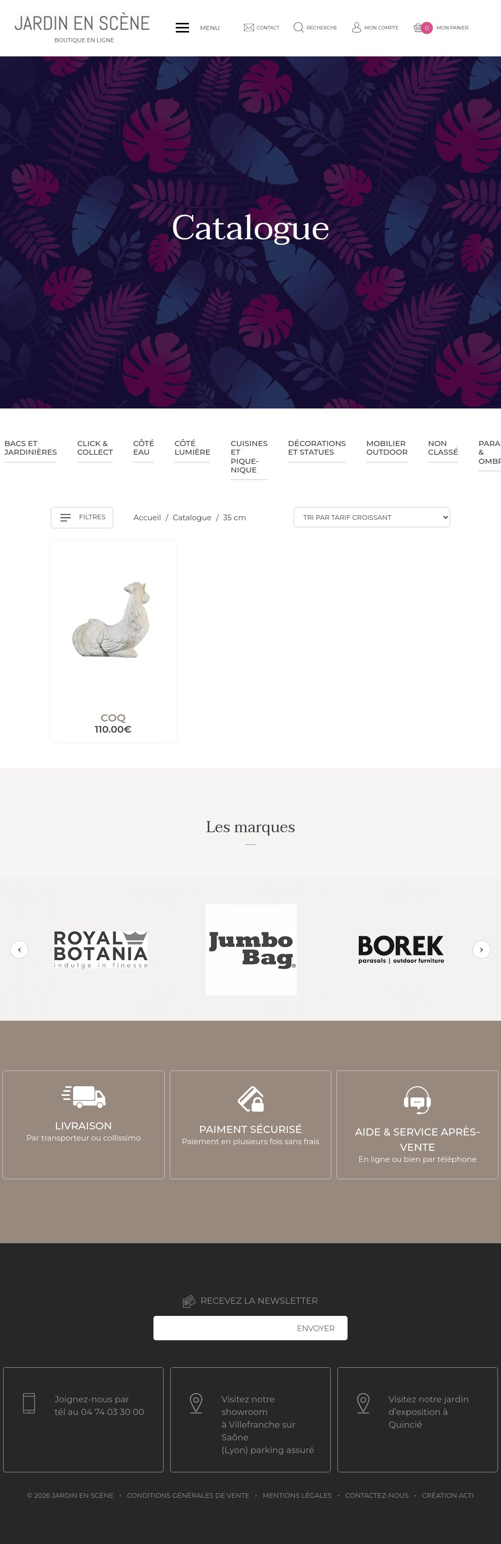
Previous (19, 949)
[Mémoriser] (155, 559)
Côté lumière (192, 447)
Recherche (289, 27)
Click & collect (95, 447)
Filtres (83, 518)
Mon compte (345, 28)
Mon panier (412, 28)
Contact (233, 27)
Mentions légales (297, 1494)
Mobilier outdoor (387, 447)
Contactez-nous (377, 1494)
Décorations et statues (317, 447)
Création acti (448, 1494)
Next (482, 949)
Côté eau (143, 447)
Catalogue (193, 517)
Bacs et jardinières (31, 447)
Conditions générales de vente (188, 1494)
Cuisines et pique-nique (249, 456)
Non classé (443, 447)
